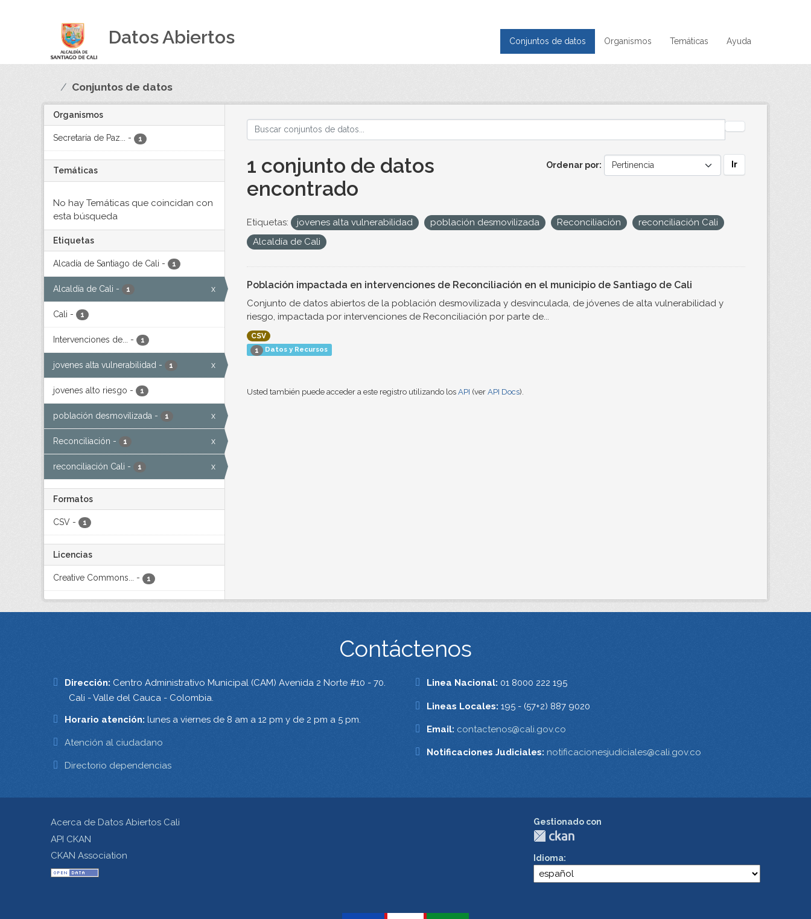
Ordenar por (572, 165)
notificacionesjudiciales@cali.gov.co (624, 752)
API (464, 391)
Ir (734, 164)
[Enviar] (735, 126)
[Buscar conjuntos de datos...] (486, 129)
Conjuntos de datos (547, 41)
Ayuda (739, 41)
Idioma (548, 858)
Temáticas (689, 41)
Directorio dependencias (118, 765)
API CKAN (71, 839)
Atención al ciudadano (114, 742)
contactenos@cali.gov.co (511, 729)
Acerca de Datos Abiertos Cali (115, 822)
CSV (258, 336)
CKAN (553, 836)
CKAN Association (89, 855)
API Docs (504, 391)
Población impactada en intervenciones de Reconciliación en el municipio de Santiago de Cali (469, 285)
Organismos (628, 41)
